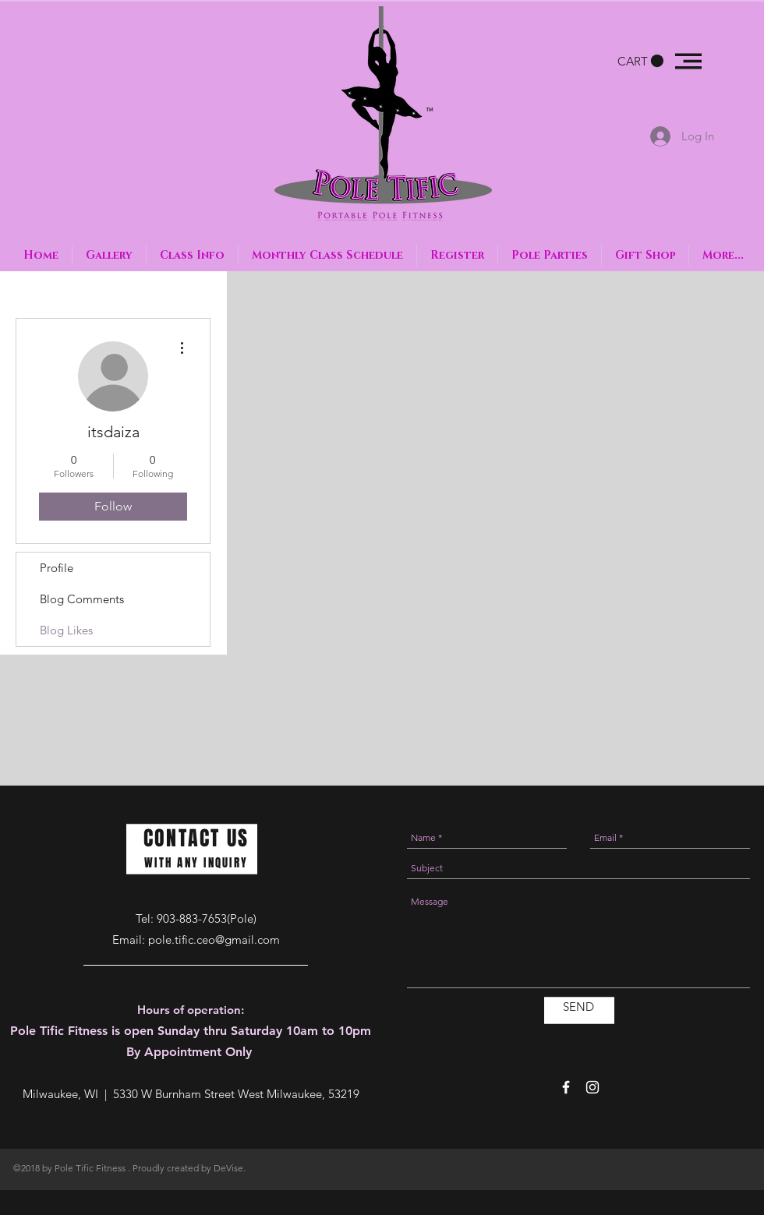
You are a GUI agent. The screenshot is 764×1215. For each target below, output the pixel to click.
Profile (56, 567)
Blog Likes (66, 630)
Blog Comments (82, 599)
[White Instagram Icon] (592, 1087)
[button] (640, 61)
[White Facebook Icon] (566, 1087)
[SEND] (578, 1006)
